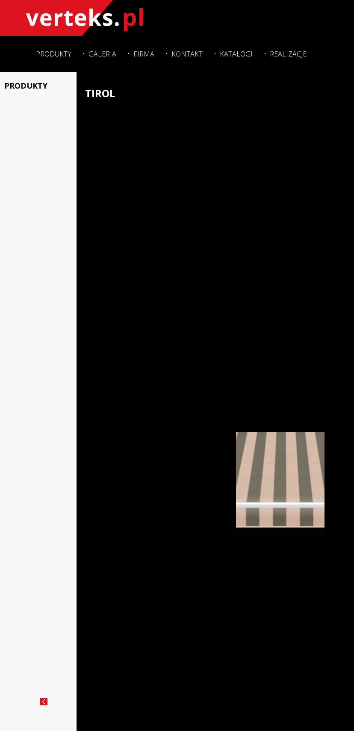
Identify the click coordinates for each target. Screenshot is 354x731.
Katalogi (235, 53)
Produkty (50, 53)
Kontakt (185, 53)
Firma (141, 53)
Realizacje (287, 53)
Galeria (99, 53)
